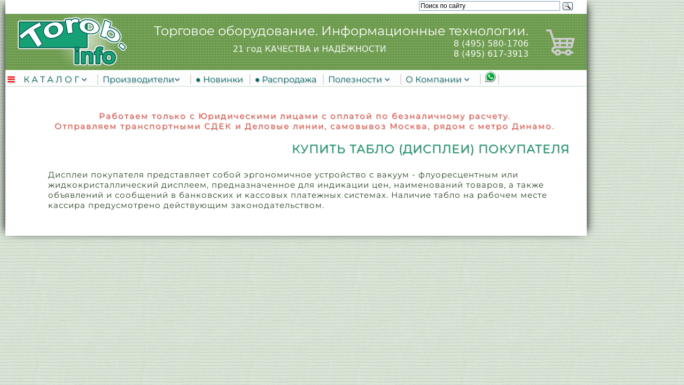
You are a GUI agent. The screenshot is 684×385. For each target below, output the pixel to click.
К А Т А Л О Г (52, 79)
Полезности (356, 79)
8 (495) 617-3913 (491, 54)
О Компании (435, 79)
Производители (138, 79)
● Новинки (221, 79)
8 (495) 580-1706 (491, 43)
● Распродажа (288, 79)
